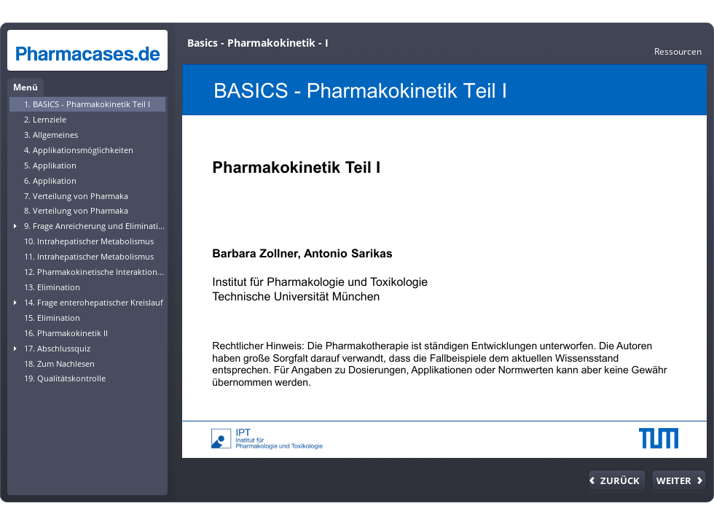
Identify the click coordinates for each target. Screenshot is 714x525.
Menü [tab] (25, 87)
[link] (677, 51)
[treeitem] (87, 104)
